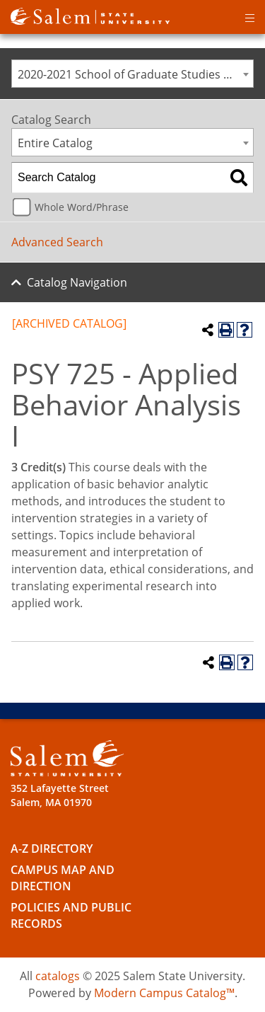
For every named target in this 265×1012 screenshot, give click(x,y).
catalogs (57, 976)
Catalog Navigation (77, 282)
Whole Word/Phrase (82, 207)
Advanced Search (57, 242)
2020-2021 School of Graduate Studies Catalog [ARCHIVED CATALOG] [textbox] (135, 74)
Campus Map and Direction (62, 878)
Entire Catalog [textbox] (55, 143)
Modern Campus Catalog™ (164, 993)
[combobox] (132, 73)
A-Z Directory (52, 848)
